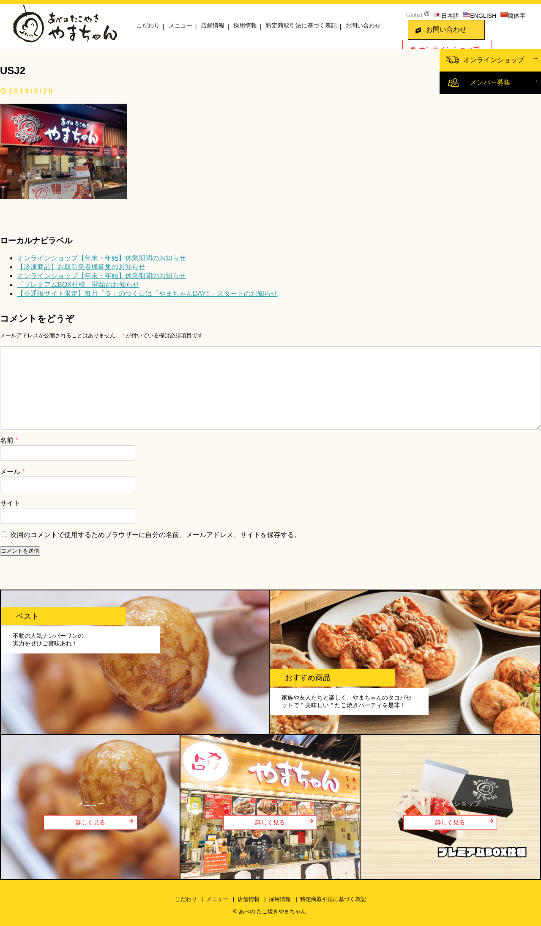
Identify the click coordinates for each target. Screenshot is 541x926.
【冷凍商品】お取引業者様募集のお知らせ (81, 266)
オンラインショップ (493, 59)
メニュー (180, 25)
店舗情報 (212, 25)
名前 (9, 440)
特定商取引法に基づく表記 (301, 25)
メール (12, 471)
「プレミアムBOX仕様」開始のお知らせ (78, 284)
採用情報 (245, 25)
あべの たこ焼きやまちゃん (272, 911)
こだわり (148, 25)
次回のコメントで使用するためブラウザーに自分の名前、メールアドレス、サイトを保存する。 (155, 534)
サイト (10, 503)
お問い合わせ (363, 25)
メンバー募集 (490, 82)
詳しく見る (90, 822)
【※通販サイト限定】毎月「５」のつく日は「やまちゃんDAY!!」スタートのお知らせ (147, 293)
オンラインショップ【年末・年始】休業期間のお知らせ (101, 258)
